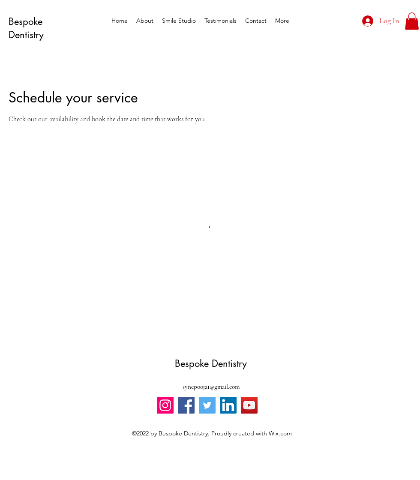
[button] (412, 21)
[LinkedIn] (228, 405)
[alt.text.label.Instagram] (298, 20)
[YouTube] (249, 405)
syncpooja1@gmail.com (211, 386)
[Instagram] (165, 405)
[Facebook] (186, 405)
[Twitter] (207, 405)
